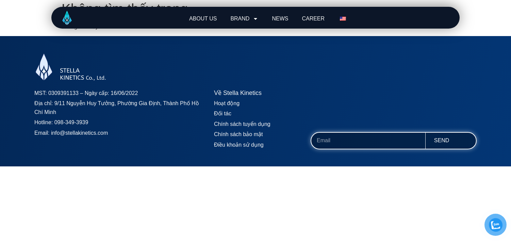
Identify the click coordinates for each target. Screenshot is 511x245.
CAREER (313, 18)
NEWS (280, 18)
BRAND (244, 18)
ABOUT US (203, 18)
